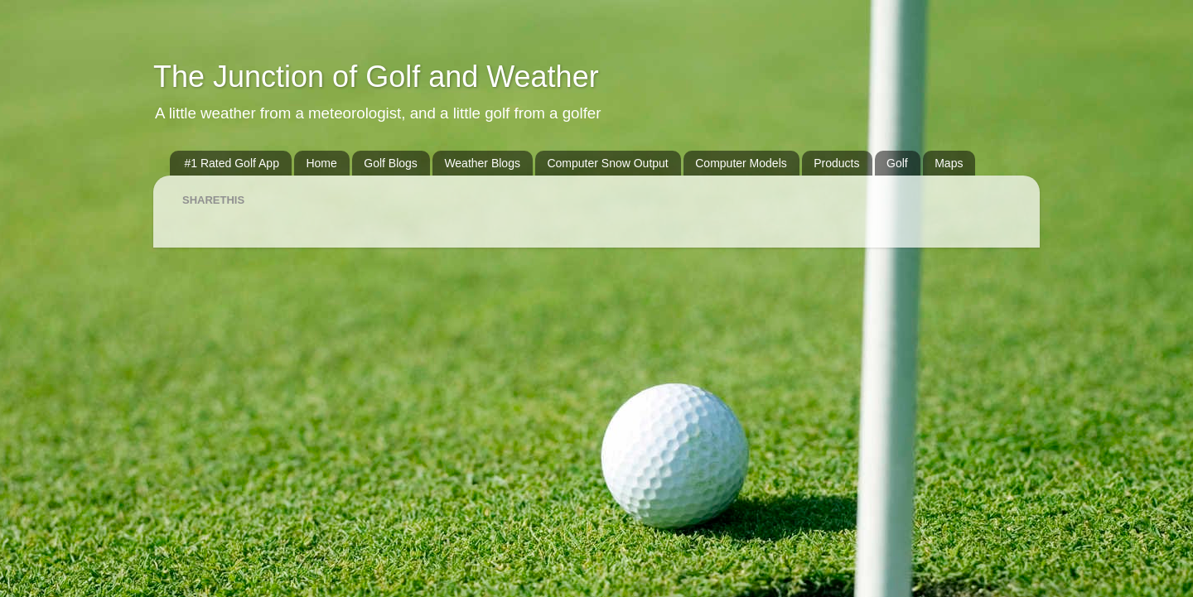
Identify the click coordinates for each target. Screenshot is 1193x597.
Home (321, 163)
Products (836, 163)
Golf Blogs (391, 163)
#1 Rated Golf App (232, 163)
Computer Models (741, 163)
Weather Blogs (482, 163)
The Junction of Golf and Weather (376, 77)
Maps (949, 163)
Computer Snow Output (607, 163)
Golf (897, 163)
